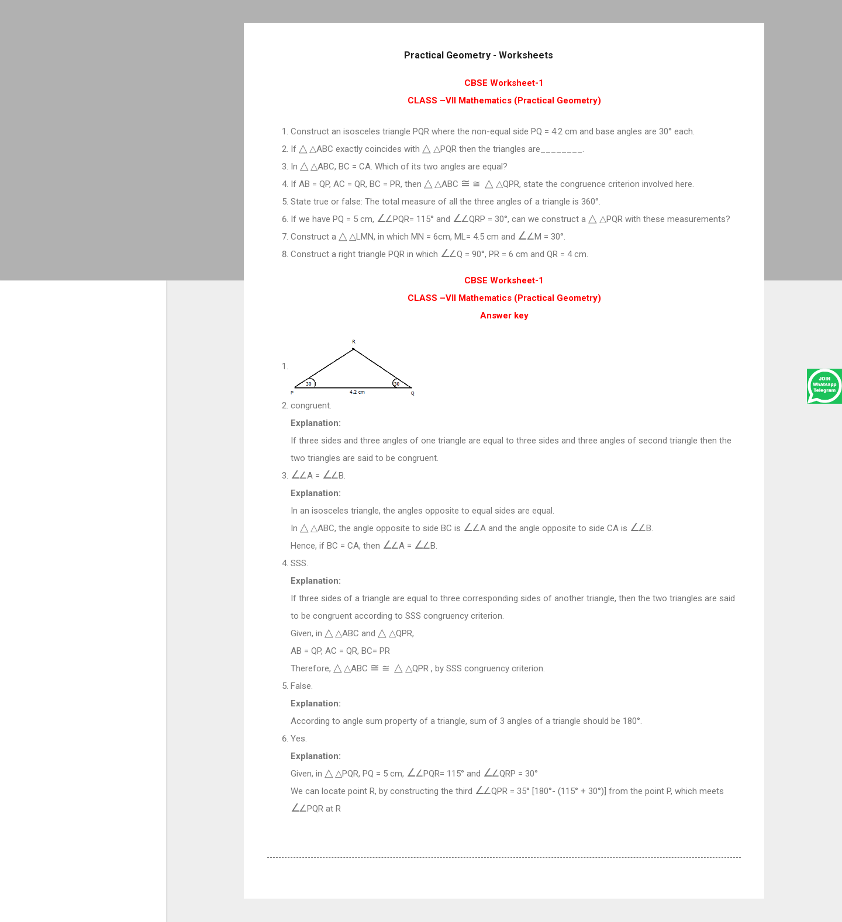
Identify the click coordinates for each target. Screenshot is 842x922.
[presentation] (307, 148)
